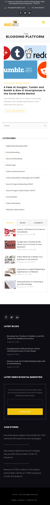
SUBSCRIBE (25, 412)
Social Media (9, 83)
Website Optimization (15, 209)
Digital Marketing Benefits (17, 146)
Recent (23, 223)
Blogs (21, 500)
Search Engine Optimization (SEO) (20, 190)
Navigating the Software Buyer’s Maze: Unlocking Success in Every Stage (23, 349)
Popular (9, 223)
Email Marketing (13, 152)
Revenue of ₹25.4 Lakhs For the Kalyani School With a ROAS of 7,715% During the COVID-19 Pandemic (22, 473)
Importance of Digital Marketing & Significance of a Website (31, 270)
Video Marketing (13, 203)
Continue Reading (15, 111)
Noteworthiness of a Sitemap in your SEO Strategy (30, 283)
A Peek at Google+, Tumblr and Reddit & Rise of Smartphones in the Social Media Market (24, 90)
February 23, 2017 (22, 83)
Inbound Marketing (14, 158)
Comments (38, 223)
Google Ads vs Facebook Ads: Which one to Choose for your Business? (29, 244)
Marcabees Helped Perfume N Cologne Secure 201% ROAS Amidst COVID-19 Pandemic (22, 454)
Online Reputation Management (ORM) (23, 178)
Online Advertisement (15, 171)
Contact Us (32, 500)
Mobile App (11, 165)
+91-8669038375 (37, 8)
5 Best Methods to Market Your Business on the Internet (30, 258)
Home (13, 500)
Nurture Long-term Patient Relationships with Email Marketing (26, 362)
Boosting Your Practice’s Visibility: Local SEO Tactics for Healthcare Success (25, 337)
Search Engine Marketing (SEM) (19, 184)
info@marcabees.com (16, 8)
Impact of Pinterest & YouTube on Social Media (31, 230)
